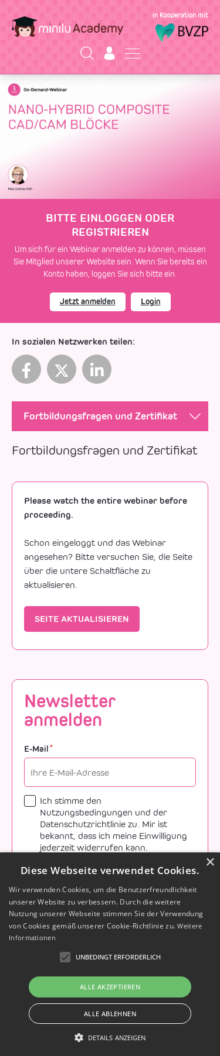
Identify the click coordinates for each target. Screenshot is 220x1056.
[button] (110, 1037)
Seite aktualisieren (82, 618)
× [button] (209, 862)
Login (151, 302)
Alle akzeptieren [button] (110, 986)
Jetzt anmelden (88, 302)
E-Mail (38, 749)
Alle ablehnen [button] (110, 1013)
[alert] (110, 954)
